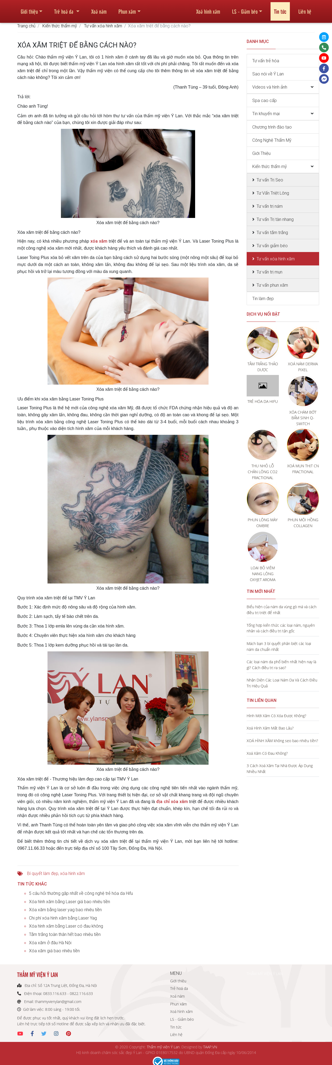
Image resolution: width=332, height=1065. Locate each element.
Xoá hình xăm (208, 9)
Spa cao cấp (264, 100)
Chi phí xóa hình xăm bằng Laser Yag (63, 918)
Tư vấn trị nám (270, 206)
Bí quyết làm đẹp (42, 873)
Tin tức (280, 9)
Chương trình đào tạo (272, 127)
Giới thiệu (29, 9)
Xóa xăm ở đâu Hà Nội (50, 942)
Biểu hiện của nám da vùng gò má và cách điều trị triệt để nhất (281, 609)
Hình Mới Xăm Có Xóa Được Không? (276, 715)
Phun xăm (127, 9)
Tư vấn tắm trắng (272, 232)
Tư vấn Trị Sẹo (270, 180)
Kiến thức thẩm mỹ (59, 25)
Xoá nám (99, 9)
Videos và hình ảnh (269, 87)
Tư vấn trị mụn (269, 272)
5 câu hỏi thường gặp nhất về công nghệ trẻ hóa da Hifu (81, 893)
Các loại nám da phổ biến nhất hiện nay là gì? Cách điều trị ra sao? (281, 664)
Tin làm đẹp (263, 298)
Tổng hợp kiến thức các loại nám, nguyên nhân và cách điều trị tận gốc (281, 628)
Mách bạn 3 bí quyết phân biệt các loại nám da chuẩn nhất (279, 646)
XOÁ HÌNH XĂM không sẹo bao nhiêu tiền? (282, 740)
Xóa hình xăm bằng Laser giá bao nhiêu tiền (69, 901)
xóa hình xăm (72, 873)
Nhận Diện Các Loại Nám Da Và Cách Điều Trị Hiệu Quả (282, 682)
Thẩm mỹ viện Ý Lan (163, 1046)
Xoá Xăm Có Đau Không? (267, 753)
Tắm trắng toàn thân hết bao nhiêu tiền (65, 934)
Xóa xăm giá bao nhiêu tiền (54, 950)
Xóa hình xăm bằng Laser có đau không (66, 926)
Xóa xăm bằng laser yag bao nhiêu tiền (65, 909)
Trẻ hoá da (64, 9)
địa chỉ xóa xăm (172, 801)
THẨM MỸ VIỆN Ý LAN (265, 973)
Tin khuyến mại (266, 113)
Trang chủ (26, 25)
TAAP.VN (210, 1046)
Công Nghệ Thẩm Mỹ (271, 140)
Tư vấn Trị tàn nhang (275, 219)
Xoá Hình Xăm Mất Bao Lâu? (270, 728)
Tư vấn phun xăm (272, 285)
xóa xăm (98, 241)
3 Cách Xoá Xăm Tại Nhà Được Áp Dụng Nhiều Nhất (280, 768)
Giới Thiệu (261, 153)
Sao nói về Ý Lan (268, 73)
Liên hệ (304, 9)
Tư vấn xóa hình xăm (103, 25)
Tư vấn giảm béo (272, 245)
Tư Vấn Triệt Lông (273, 193)
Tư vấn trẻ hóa (265, 60)
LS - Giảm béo (245, 9)
